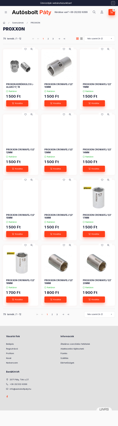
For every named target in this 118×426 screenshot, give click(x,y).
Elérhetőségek (67, 362)
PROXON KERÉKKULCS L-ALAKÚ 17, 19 (20, 85)
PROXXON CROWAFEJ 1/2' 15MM (20, 216)
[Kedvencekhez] (25, 49)
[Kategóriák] (6, 12)
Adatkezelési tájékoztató (72, 348)
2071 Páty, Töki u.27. (19, 379)
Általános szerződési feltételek (75, 344)
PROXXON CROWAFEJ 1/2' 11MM (97, 85)
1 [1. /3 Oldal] (43, 39)
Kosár (9, 358)
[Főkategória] (4, 22)
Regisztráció (12, 348)
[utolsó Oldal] (64, 38)
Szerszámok (18, 23)
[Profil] (102, 12)
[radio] (81, 38)
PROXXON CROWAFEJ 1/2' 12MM (20, 151)
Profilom (10, 353)
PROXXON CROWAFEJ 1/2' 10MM (58, 85)
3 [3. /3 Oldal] (53, 39)
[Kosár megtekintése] (111, 12)
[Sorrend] (99, 39)
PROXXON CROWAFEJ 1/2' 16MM (58, 216)
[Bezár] (113, 3)
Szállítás (64, 358)
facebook (7, 397)
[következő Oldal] (59, 38)
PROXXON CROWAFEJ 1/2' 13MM (58, 151)
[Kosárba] (17, 103)
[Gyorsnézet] (32, 49)
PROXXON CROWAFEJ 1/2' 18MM (20, 281)
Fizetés (64, 353)
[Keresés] (94, 12)
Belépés (10, 344)
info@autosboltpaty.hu (20, 389)
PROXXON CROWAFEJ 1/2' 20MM (97, 281)
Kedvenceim (12, 362)
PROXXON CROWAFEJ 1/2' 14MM (97, 151)
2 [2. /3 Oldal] (48, 39)
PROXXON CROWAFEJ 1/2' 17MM (97, 216)
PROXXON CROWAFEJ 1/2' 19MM (58, 281)
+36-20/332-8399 (78, 12)
